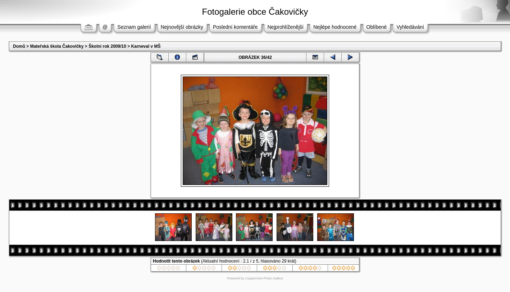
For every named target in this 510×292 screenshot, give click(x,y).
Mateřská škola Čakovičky (57, 46)
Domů (19, 46)
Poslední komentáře (235, 27)
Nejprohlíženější (286, 27)
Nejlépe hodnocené (335, 27)
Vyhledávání (410, 27)
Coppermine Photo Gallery (264, 278)
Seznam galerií (134, 27)
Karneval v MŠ (146, 46)
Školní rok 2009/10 (107, 46)
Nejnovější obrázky (182, 27)
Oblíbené (376, 27)
